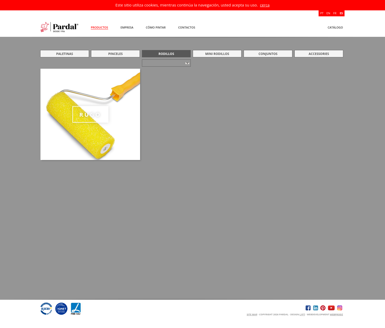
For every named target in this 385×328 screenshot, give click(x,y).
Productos (99, 27)
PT (322, 13)
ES (341, 13)
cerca (265, 5)
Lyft (302, 314)
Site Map (252, 314)
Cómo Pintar (156, 27)
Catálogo (335, 27)
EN (328, 13)
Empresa (127, 27)
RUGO (90, 114)
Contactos (186, 27)
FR (334, 13)
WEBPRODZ (336, 314)
